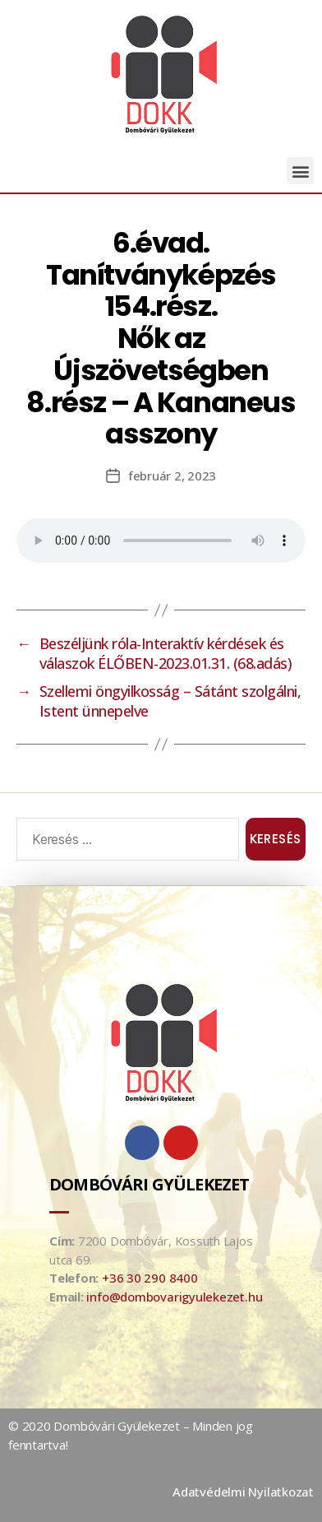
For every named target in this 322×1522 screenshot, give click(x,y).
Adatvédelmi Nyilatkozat (243, 1491)
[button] (300, 170)
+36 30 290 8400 (150, 1277)
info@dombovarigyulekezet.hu (174, 1296)
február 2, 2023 (172, 475)
